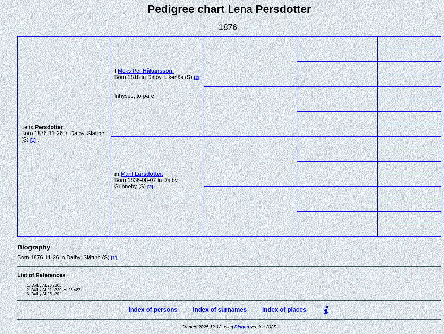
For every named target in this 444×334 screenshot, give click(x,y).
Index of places (284, 309)
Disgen (241, 326)
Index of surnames (220, 309)
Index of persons (153, 309)
